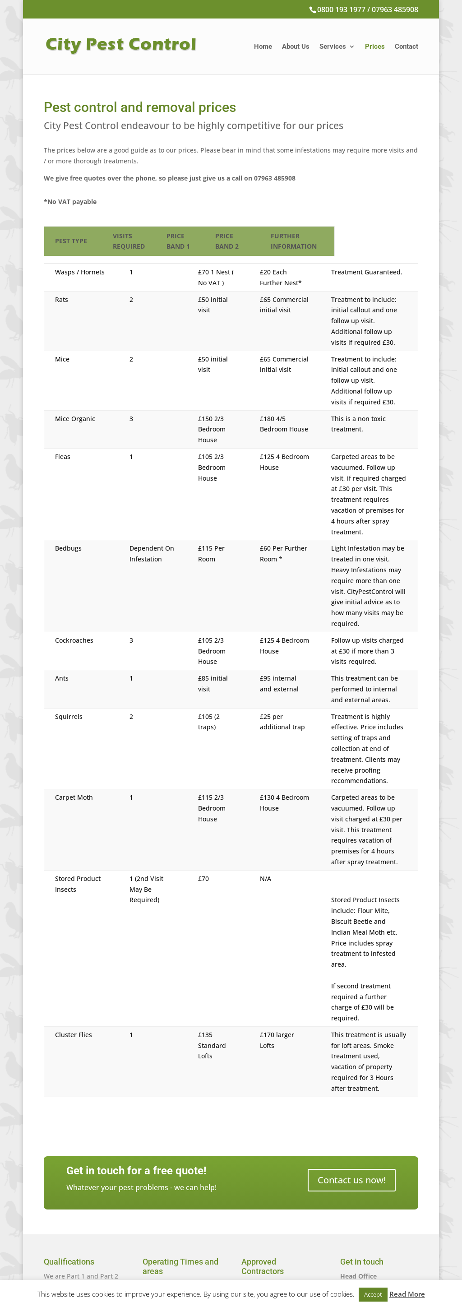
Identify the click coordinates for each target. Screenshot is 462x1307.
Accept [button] (373, 1294)
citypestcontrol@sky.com (377, 1246)
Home (263, 47)
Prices (375, 47)
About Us (296, 47)
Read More (407, 1293)
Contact (406, 47)
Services (332, 47)
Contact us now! (352, 1019)
